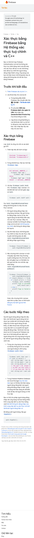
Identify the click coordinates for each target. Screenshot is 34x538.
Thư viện (3, 525)
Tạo (18, 34)
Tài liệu (4, 8)
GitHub (3, 528)
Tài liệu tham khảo (6, 519)
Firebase (6, 34)
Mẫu (2, 522)
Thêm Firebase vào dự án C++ (17, 92)
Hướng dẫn (4, 517)
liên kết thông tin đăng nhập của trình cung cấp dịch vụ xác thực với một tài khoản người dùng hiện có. (17, 406)
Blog (2, 536)
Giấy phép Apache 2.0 (7, 432)
